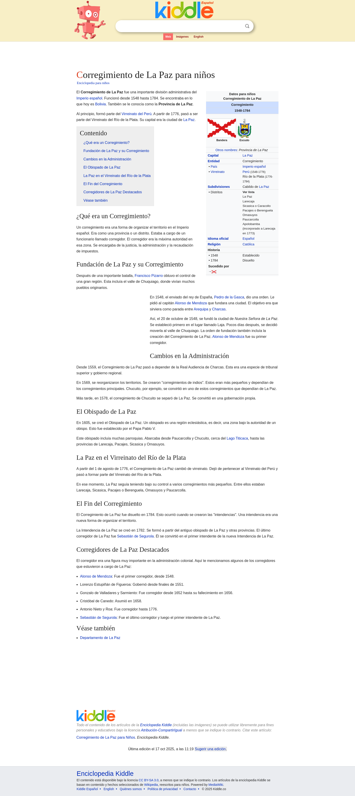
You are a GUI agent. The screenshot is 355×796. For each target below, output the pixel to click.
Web (168, 36)
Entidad (214, 161)
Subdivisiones (219, 187)
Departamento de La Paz (100, 638)
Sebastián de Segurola (135, 536)
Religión (214, 244)
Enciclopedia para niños (93, 83)
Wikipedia (151, 784)
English (199, 36)
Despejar (238, 26)
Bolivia (100, 104)
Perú (245, 172)
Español (248, 238)
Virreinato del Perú (136, 114)
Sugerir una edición (210, 749)
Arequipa (201, 309)
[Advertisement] (177, 54)
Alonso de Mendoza (191, 303)
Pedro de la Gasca (229, 297)
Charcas (219, 309)
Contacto (189, 789)
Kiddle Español (87, 789)
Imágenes (182, 36)
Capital (213, 155)
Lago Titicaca (237, 438)
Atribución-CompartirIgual (161, 730)
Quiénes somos (131, 789)
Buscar (247, 26)
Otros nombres (226, 150)
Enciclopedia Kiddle (156, 725)
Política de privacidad (163, 789)
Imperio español (254, 166)
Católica (248, 244)
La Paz (247, 155)
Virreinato (217, 172)
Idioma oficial (218, 238)
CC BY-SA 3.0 (148, 780)
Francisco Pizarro (149, 276)
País (214, 166)
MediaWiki (216, 784)
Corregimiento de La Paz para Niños (106, 737)
